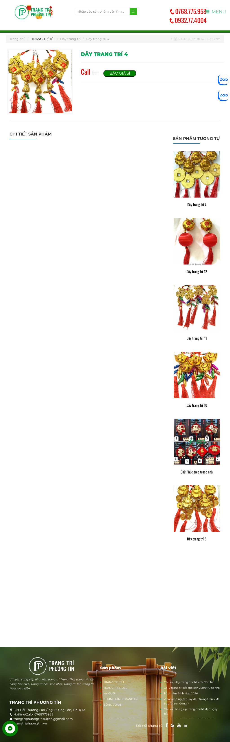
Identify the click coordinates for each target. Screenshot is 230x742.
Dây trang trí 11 (197, 338)
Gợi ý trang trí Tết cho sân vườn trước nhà (192, 687)
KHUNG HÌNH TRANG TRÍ (121, 699)
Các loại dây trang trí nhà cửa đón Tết (189, 682)
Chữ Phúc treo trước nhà (197, 472)
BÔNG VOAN (112, 704)
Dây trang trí (70, 39)
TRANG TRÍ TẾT (43, 39)
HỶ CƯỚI (110, 693)
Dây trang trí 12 (196, 271)
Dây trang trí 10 (196, 405)
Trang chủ (17, 39)
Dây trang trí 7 (196, 204)
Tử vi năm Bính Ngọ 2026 (181, 693)
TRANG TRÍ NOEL (115, 687)
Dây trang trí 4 (97, 39)
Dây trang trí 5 (196, 539)
